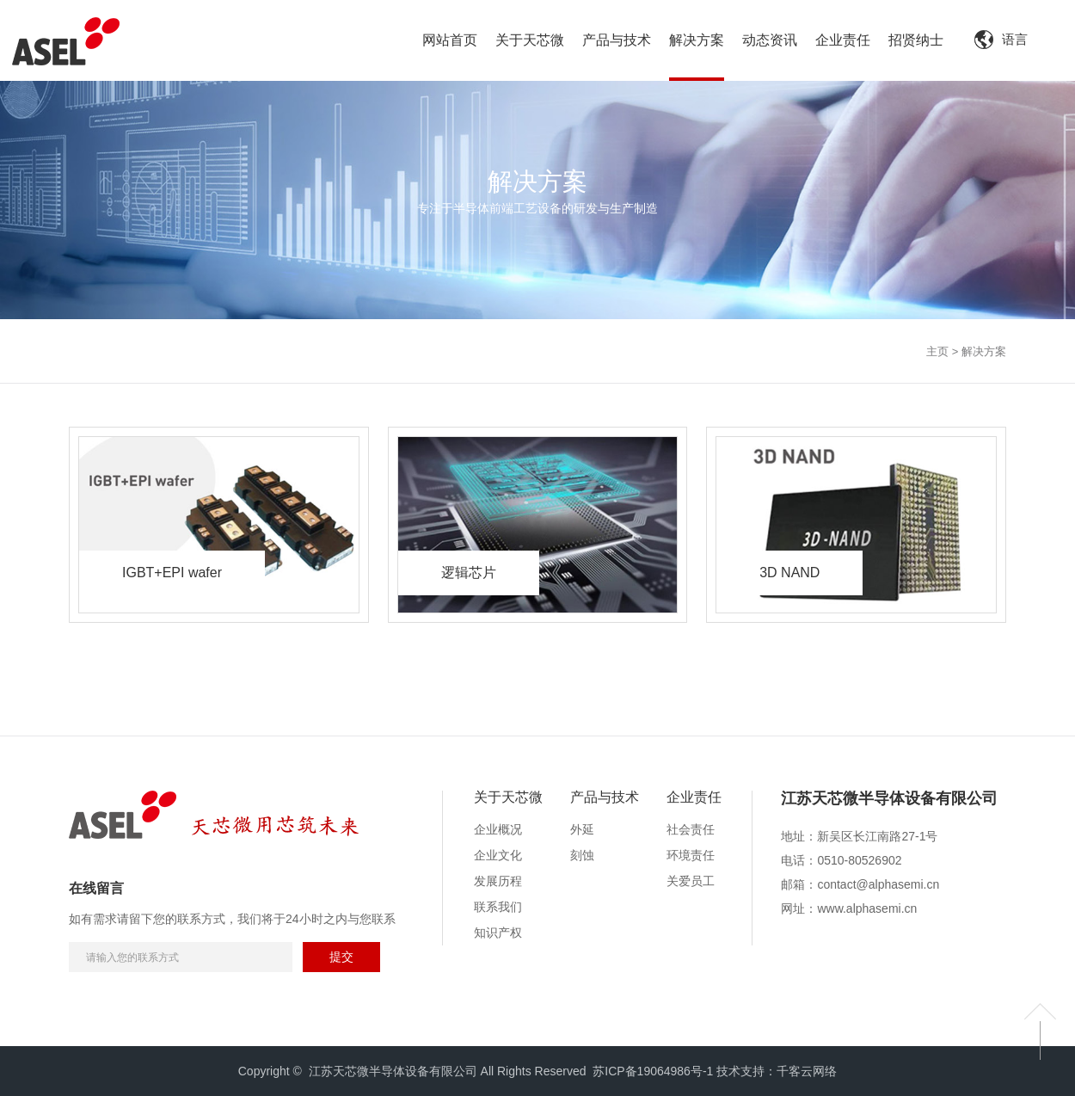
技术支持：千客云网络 (776, 1071)
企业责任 (694, 797)
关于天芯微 (508, 797)
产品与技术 (604, 797)
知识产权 (498, 932)
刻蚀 (582, 855)
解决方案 (983, 351)
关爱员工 (690, 881)
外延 (582, 829)
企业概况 (498, 829)
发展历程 (498, 881)
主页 (937, 351)
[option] (889, 808)
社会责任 (690, 829)
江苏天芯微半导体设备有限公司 (889, 799)
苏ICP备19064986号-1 (653, 1071)
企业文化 (498, 855)
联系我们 (498, 907)
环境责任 (690, 855)
